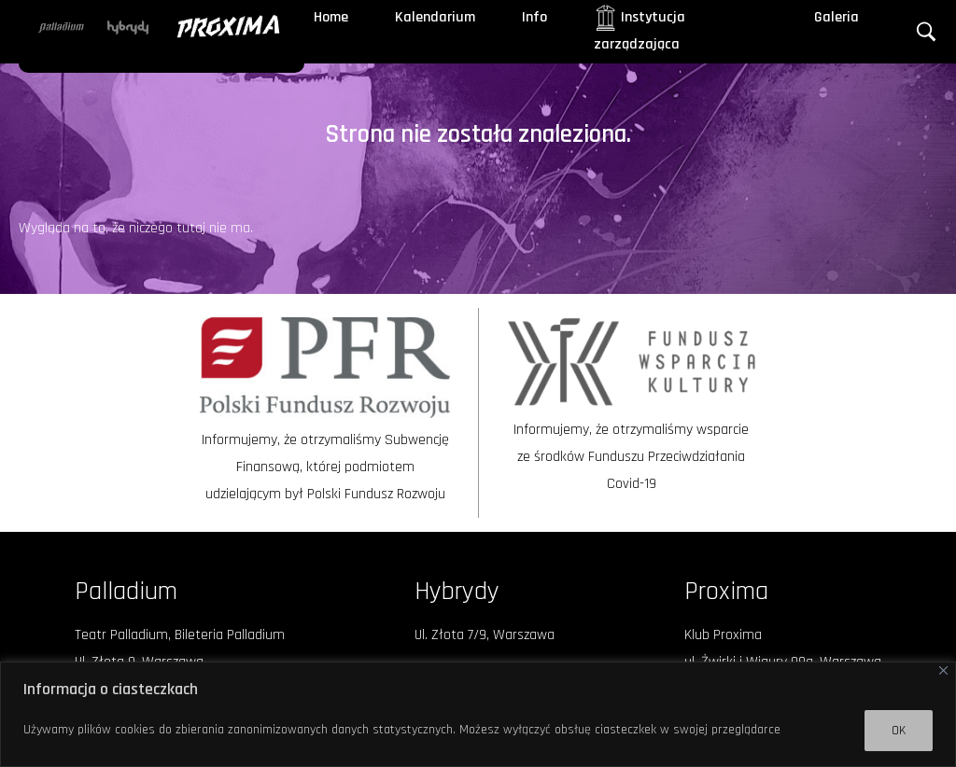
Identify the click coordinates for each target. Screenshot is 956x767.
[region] (478, 714)
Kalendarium (435, 17)
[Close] (943, 670)
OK (899, 730)
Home (331, 17)
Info (534, 17)
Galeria (836, 17)
